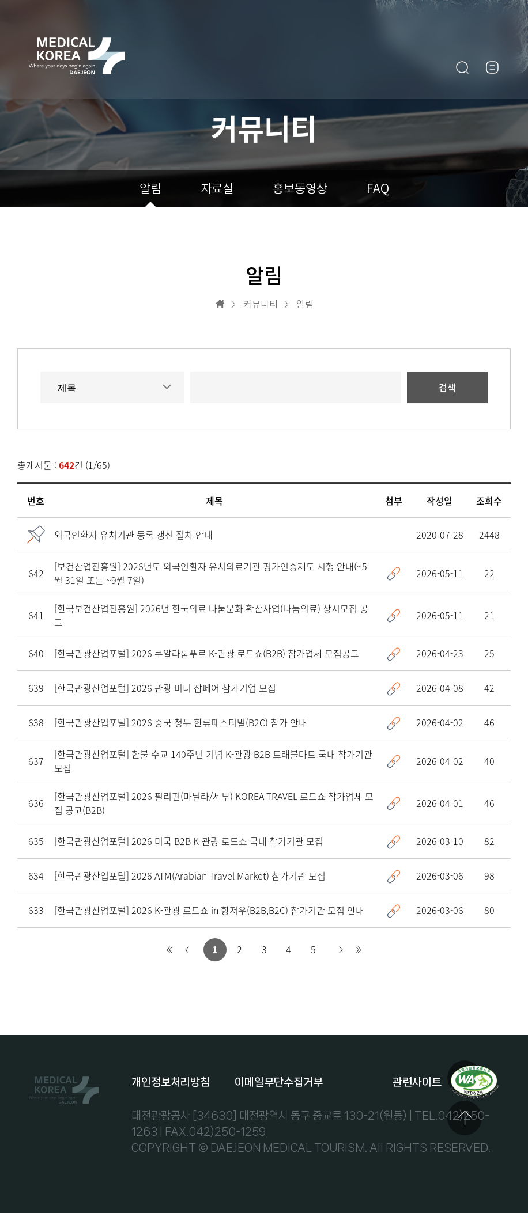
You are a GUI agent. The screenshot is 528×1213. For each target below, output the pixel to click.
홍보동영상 (300, 188)
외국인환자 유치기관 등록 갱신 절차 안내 (133, 535)
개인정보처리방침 (170, 1082)
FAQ (378, 188)
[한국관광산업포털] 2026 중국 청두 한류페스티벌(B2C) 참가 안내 (180, 723)
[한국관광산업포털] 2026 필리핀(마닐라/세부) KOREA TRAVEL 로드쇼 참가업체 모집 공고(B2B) (214, 803)
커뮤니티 (260, 304)
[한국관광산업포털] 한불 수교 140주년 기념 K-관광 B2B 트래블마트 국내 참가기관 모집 (213, 761)
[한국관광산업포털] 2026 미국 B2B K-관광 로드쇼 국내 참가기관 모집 (188, 841)
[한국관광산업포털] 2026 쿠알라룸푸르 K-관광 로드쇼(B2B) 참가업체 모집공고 (206, 654)
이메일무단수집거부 (279, 1082)
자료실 (217, 188)
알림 (150, 188)
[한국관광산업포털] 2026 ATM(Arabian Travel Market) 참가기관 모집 (190, 876)
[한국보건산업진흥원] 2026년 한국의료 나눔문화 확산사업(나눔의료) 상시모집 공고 (211, 616)
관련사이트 (417, 1082)
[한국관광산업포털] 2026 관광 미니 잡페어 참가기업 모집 (165, 688)
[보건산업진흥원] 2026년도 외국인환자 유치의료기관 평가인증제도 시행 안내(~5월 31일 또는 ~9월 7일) (210, 573)
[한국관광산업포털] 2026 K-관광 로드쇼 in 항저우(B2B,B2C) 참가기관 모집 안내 (209, 911)
